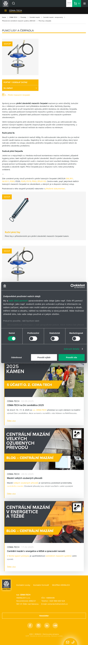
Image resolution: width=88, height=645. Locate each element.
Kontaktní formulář (41, 585)
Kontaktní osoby (23, 585)
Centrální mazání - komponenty (53, 17)
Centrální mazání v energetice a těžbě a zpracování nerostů (36, 551)
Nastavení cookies (57, 636)
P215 (28, 181)
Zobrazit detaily (71, 349)
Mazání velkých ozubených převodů (24, 478)
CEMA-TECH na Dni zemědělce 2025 (25, 405)
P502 (34, 181)
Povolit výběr (44, 357)
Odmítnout (16, 357)
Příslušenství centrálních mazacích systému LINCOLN (18, 21)
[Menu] (84, 3)
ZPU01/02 (41, 181)
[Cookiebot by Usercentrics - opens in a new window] (72, 286)
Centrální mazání (35, 17)
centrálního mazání (15, 486)
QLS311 (5, 181)
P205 (23, 181)
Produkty (23, 17)
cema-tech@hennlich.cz (57, 604)
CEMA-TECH (15, 10)
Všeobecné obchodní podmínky (40, 636)
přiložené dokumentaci (55, 188)
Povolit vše (71, 357)
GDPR (27, 636)
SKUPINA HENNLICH (61, 585)
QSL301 (69, 178)
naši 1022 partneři (18, 300)
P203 (12, 181)
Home (4, 17)
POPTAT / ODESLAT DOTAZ (15, 82)
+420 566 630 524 (57, 601)
